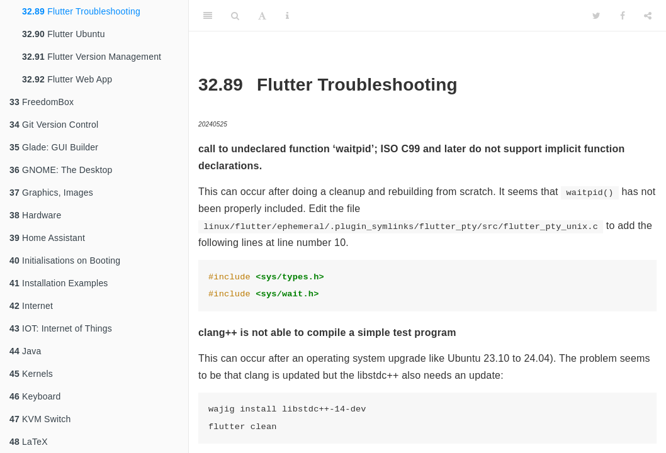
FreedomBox (41, 102)
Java (25, 351)
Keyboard (35, 396)
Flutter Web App (67, 79)
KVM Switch (40, 419)
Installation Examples (58, 283)
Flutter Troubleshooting (81, 11)
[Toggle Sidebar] (208, 15)
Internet (31, 306)
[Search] (235, 15)
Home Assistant (47, 238)
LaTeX (28, 442)
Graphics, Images (51, 192)
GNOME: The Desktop (60, 170)
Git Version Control (53, 125)
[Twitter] (596, 15)
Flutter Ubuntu (63, 34)
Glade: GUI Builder (53, 147)
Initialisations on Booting (64, 260)
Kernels (31, 374)
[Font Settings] (262, 15)
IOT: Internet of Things (60, 328)
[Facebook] (623, 15)
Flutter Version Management (91, 57)
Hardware (35, 215)
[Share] (648, 15)
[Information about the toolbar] (287, 15)
